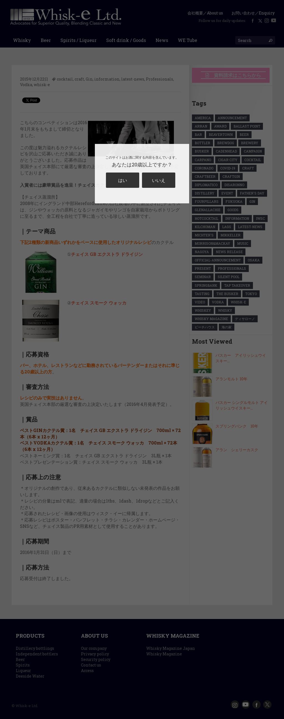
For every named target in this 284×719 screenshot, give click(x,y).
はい (122, 180)
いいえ (158, 180)
